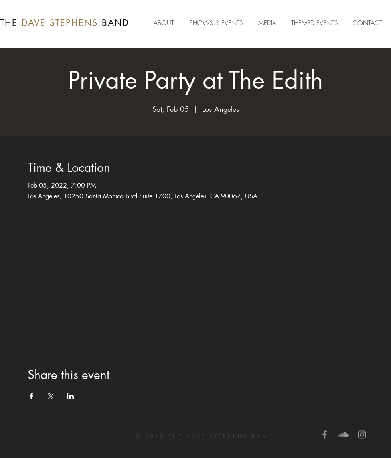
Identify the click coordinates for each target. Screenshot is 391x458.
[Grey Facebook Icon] (324, 434)
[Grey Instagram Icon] (362, 434)
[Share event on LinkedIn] (70, 396)
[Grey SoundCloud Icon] (343, 434)
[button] (268, 23)
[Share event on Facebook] (31, 396)
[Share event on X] (51, 396)
